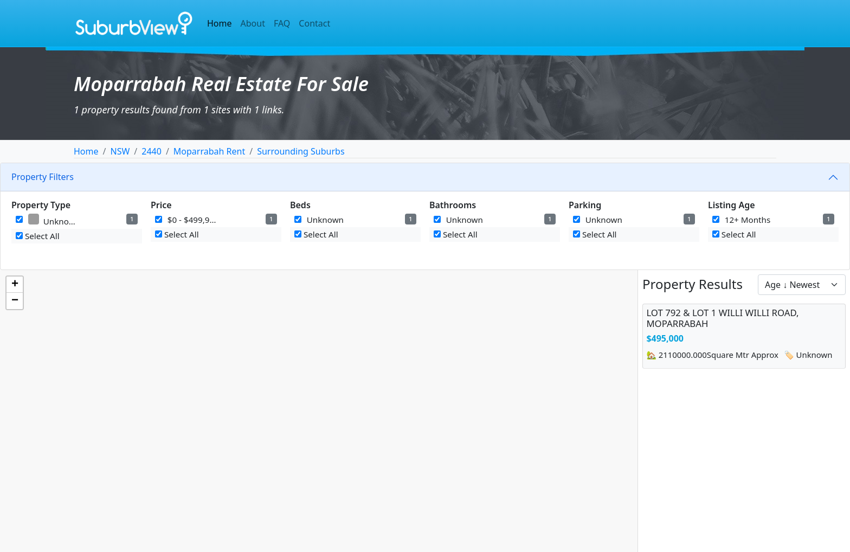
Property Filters (42, 177)
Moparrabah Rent (209, 151)
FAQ (282, 23)
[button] (15, 285)
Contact (314, 23)
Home (219, 23)
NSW (120, 151)
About (253, 23)
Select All (38, 235)
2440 (151, 151)
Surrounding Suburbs (300, 151)
